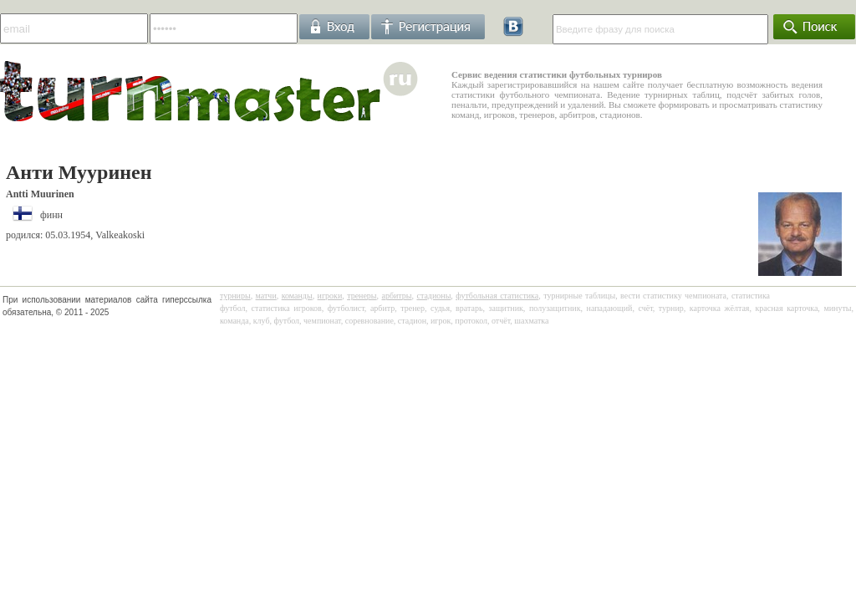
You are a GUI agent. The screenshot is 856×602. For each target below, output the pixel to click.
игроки (330, 295)
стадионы (433, 295)
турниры (235, 295)
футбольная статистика (497, 295)
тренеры (361, 295)
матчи (266, 295)
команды (297, 295)
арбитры (396, 295)
